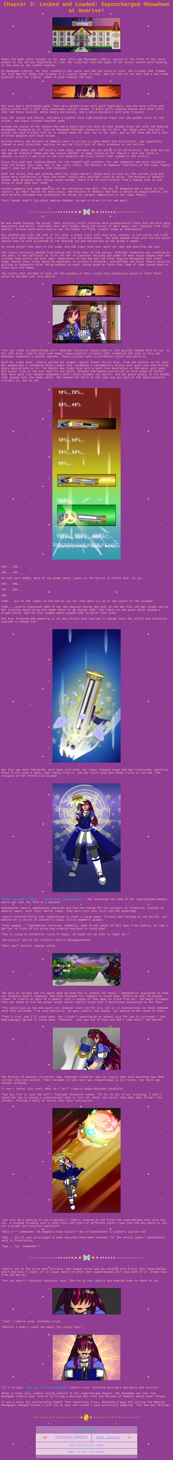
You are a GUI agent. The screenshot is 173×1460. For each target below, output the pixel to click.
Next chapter (108, 1437)
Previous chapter (71, 1437)
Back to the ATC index (86, 1445)
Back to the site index (86, 1451)
